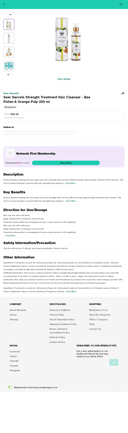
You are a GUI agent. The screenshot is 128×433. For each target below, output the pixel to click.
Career (13, 314)
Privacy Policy (56, 314)
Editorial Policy (57, 337)
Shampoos (10, 107)
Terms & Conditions (59, 310)
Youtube (14, 365)
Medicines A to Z (98, 310)
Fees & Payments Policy (61, 319)
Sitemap (14, 319)
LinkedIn (14, 361)
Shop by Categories (99, 314)
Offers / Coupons (98, 319)
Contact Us (95, 329)
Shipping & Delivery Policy (63, 324)
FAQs (92, 324)
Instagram (15, 370)
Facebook (15, 351)
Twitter (13, 356)
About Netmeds (18, 310)
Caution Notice (57, 342)
